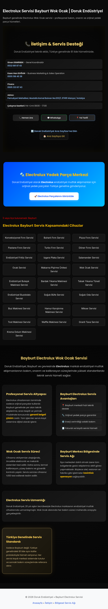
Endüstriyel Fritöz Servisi (19, 257)
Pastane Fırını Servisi (19, 247)
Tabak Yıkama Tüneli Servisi (89, 283)
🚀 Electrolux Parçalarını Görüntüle (54, 196)
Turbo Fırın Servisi (54, 247)
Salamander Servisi (89, 257)
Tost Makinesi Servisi (19, 322)
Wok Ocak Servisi (88, 267)
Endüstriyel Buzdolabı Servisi (19, 296)
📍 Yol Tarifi (82, 117)
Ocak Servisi (19, 267)
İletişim (48, 603)
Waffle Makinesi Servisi (54, 322)
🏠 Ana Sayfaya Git (54, 136)
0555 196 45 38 (14, 76)
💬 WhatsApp (54, 117)
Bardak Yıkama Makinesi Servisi (54, 283)
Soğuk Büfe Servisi (54, 294)
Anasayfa (37, 603)
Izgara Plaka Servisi (54, 257)
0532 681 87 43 (14, 65)
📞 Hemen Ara (26, 117)
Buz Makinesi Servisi (19, 308)
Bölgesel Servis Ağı (65, 603)
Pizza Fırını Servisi (89, 237)
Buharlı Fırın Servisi (54, 237)
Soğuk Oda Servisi (89, 294)
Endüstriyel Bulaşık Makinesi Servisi (19, 283)
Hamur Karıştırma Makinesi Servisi (54, 310)
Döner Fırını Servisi (89, 247)
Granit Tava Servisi (89, 322)
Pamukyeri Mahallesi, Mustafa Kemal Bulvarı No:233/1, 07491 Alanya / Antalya (46, 98)
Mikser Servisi (88, 308)
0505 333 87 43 (14, 87)
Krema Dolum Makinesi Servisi (19, 333)
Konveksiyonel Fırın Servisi (19, 237)
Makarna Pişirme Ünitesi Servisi (54, 269)
